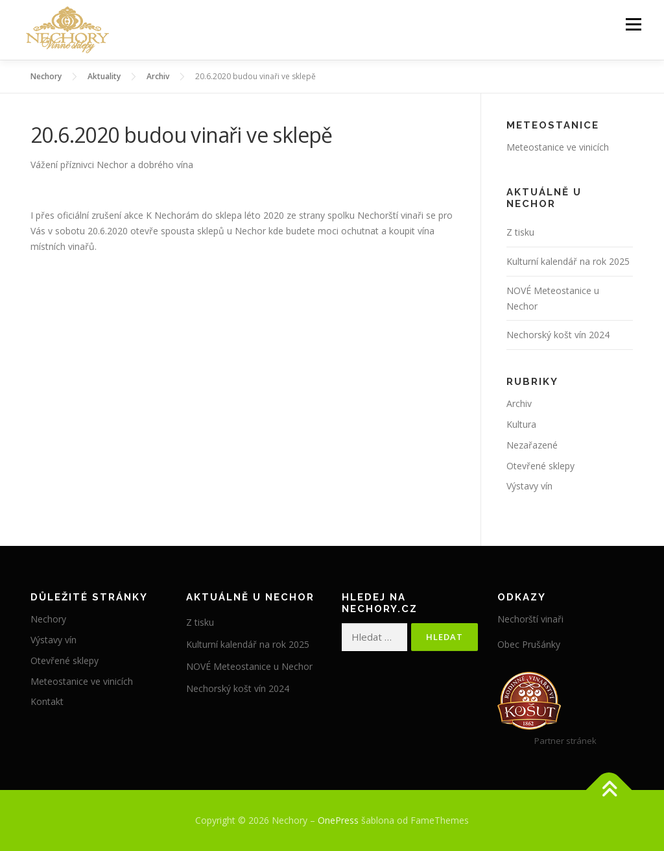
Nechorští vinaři (530, 619)
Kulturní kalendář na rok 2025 (568, 261)
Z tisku (520, 232)
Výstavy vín (529, 486)
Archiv (519, 403)
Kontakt (47, 701)
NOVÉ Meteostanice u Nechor (249, 666)
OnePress (338, 820)
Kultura (521, 424)
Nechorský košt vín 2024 (558, 334)
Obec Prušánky (528, 644)
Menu (633, 24)
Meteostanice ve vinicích (557, 147)
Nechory (48, 619)
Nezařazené (532, 445)
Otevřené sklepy (540, 466)
